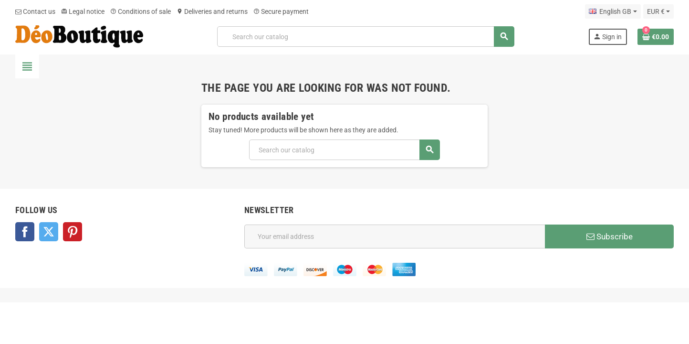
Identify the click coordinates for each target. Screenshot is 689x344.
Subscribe (609, 236)
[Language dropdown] (612, 11)
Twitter (48, 231)
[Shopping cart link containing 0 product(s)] (655, 37)
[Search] (365, 36)
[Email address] (394, 236)
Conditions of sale (140, 11)
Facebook (24, 231)
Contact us (35, 11)
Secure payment (281, 11)
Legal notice (82, 11)
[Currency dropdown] (658, 11)
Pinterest (72, 231)
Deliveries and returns (212, 11)
